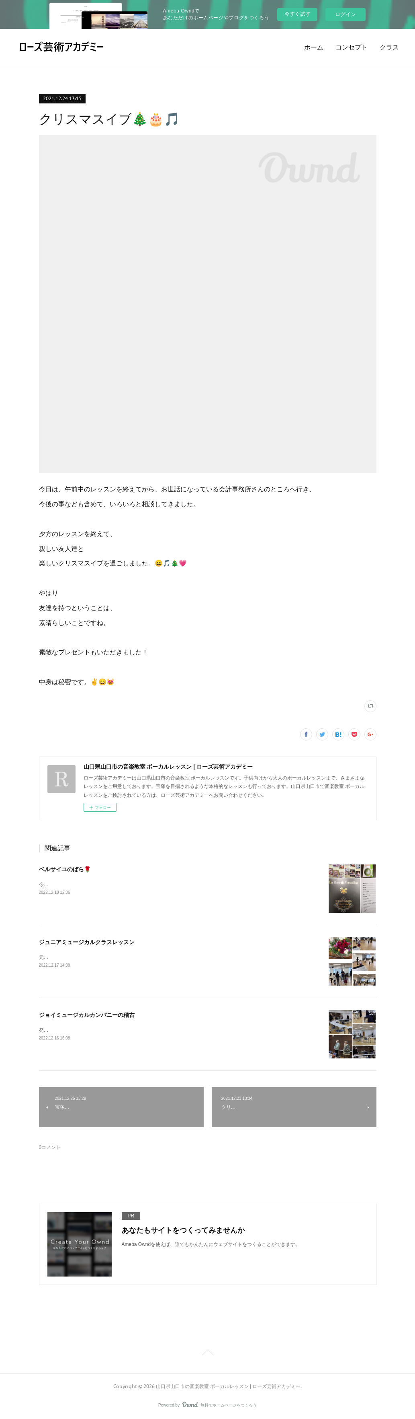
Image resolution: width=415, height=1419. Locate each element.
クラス (389, 47)
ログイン (345, 14)
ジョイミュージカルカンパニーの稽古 (87, 1015)
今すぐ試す (297, 14)
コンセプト (351, 47)
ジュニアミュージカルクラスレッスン (87, 942)
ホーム (313, 47)
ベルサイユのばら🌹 (65, 869)
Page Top (207, 1353)
